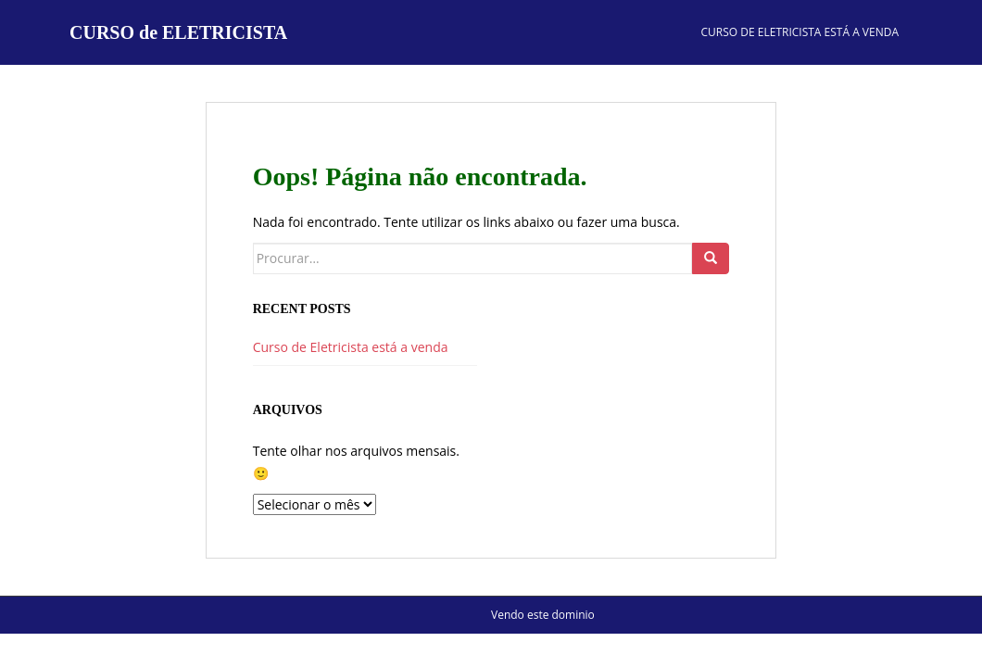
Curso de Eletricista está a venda (800, 32)
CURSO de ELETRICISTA (178, 32)
